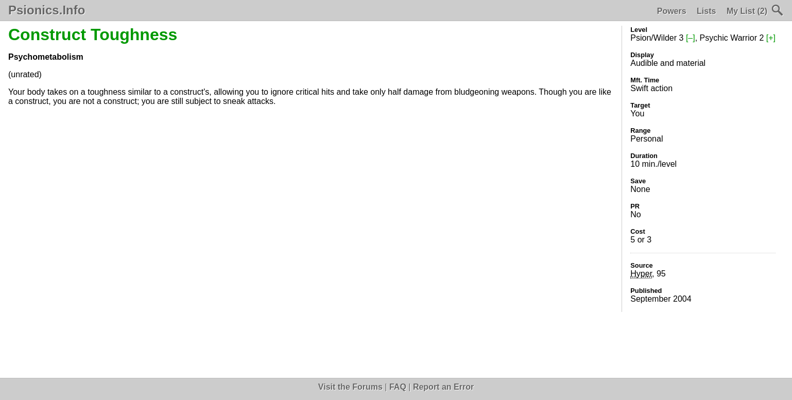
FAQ (397, 386)
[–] (690, 37)
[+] (771, 37)
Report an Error (443, 386)
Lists (706, 11)
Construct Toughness (92, 34)
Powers (671, 11)
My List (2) (747, 11)
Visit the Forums (350, 386)
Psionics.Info (46, 10)
